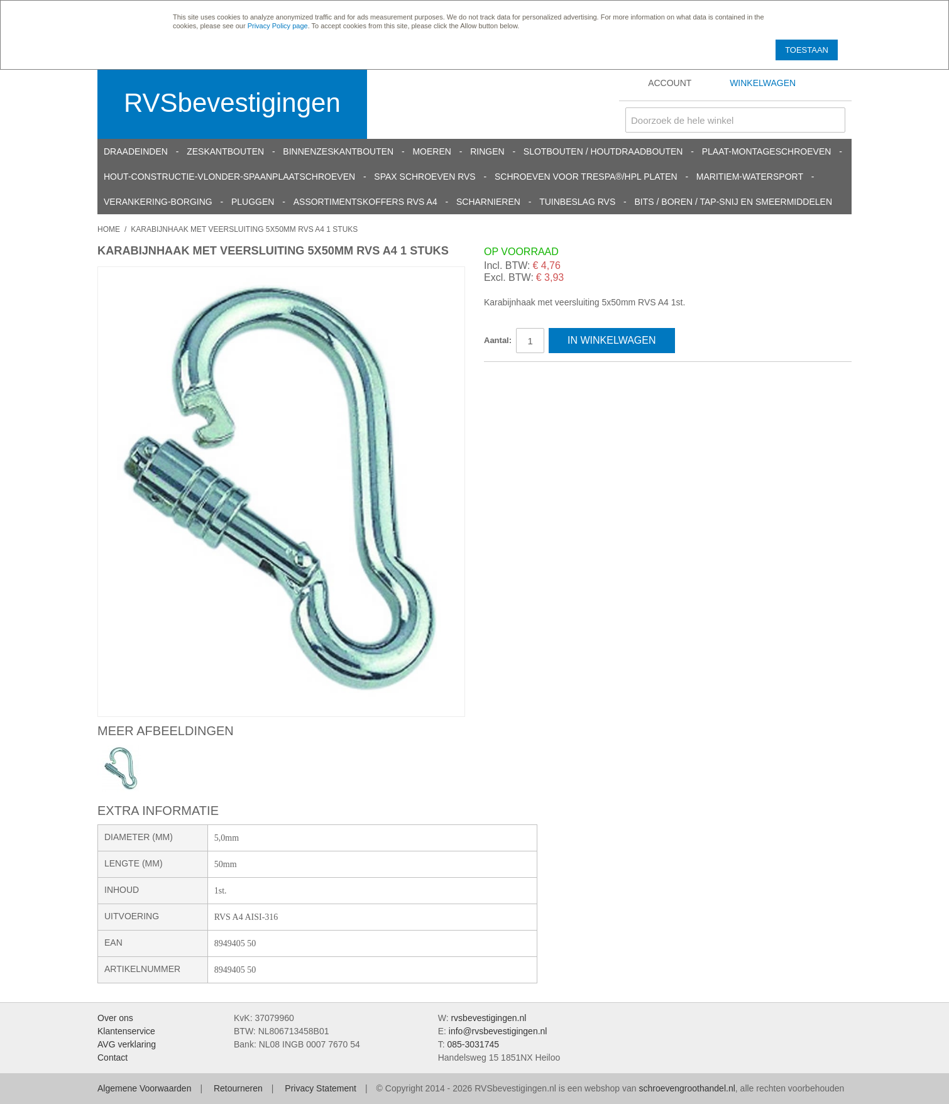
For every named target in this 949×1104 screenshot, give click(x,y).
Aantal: (498, 340)
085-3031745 (473, 1044)
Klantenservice (126, 1031)
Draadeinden (136, 151)
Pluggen (252, 202)
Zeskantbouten (225, 151)
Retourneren (238, 1088)
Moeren (431, 151)
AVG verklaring (126, 1044)
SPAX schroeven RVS (424, 177)
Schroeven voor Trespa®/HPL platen (586, 177)
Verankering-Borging (158, 202)
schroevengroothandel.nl (687, 1088)
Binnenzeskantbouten (338, 151)
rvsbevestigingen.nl (488, 1018)
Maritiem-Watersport (749, 177)
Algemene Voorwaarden (144, 1088)
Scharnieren (488, 202)
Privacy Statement (320, 1088)
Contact (112, 1057)
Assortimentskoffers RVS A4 (365, 202)
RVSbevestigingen (232, 103)
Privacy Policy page (278, 26)
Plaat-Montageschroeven (766, 151)
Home (108, 229)
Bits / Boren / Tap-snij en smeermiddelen (734, 202)
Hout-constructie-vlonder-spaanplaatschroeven (229, 177)
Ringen (487, 151)
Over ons (115, 1018)
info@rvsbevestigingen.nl (498, 1031)
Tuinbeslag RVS (577, 202)
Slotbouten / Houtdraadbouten (603, 151)
